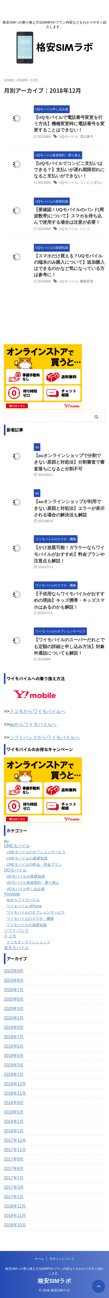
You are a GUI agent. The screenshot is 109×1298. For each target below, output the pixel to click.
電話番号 (86, 137)
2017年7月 (14, 1178)
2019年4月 (14, 1055)
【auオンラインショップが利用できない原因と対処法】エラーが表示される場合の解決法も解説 (69, 508)
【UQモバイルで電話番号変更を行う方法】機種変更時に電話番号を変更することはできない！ (69, 123)
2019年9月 (14, 1027)
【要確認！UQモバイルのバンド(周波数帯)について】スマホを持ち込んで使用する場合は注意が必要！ (69, 216)
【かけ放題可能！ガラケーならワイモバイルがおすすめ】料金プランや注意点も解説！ (69, 554)
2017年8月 (14, 1168)
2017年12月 (15, 1140)
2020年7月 (14, 990)
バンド (85, 229)
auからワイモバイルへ (33, 724)
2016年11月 (15, 1215)
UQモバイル (68, 137)
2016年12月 (15, 1206)
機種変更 (86, 281)
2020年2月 (14, 1018)
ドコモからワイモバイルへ (37, 711)
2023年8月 (14, 980)
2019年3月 (14, 1065)
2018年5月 (14, 1112)
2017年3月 (14, 1187)
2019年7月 (14, 1037)
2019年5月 (14, 1046)
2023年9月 (14, 971)
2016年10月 (15, 1225)
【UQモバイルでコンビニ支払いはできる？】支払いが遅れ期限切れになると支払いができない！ (69, 169)
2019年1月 (14, 1074)
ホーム (39, 1259)
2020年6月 (14, 999)
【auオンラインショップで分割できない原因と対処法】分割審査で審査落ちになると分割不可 (69, 462)
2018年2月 (14, 1121)
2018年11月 (15, 1093)
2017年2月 (14, 1197)
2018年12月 (15, 1084)
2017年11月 (15, 1149)
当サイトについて (61, 1259)
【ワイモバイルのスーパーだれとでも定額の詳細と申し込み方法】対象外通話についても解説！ (69, 646)
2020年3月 (14, 1008)
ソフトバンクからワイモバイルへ (44, 737)
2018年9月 (14, 1102)
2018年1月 (14, 1131)
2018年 (22, 80)
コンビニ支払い (92, 182)
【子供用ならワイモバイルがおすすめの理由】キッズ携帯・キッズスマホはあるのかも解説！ (69, 600)
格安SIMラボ (54, 1281)
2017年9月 (14, 1159)
